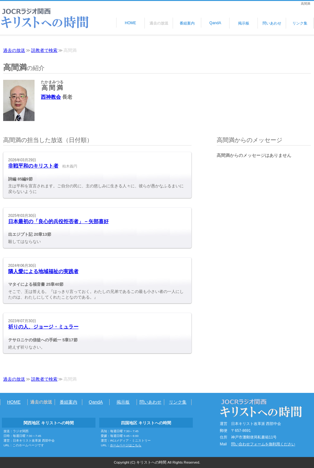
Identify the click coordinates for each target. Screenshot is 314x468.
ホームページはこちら (125, 445)
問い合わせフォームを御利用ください (263, 444)
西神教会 (51, 97)
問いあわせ (272, 23)
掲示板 (243, 23)
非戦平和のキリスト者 (33, 165)
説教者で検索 (44, 50)
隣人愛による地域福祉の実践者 (43, 271)
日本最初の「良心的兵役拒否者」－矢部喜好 (58, 221)
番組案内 (187, 23)
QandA (215, 23)
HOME (130, 23)
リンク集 (299, 23)
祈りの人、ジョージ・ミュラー (43, 326)
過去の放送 (158, 23)
